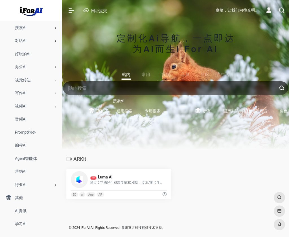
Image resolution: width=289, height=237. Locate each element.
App (91, 194)
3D (74, 194)
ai (82, 194)
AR (100, 194)
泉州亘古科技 (131, 228)
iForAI (85, 228)
